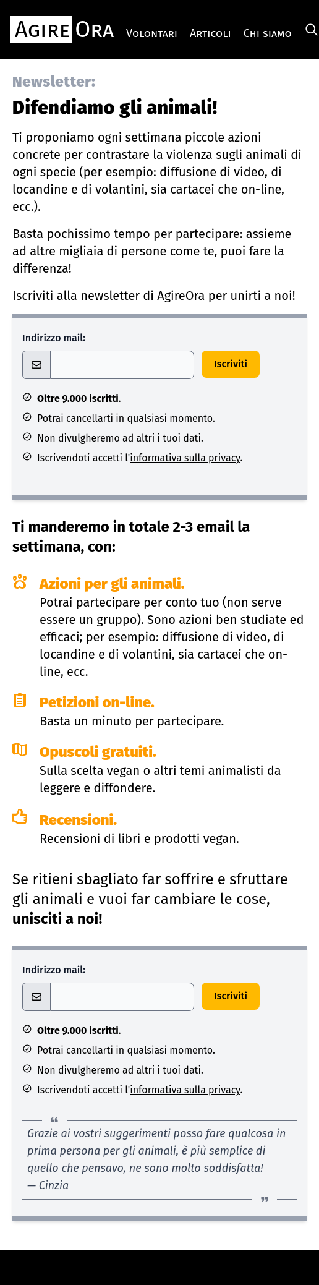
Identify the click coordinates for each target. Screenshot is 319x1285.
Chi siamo (268, 33)
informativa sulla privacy (185, 458)
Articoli (210, 33)
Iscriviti (230, 364)
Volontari (151, 33)
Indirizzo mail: (53, 338)
